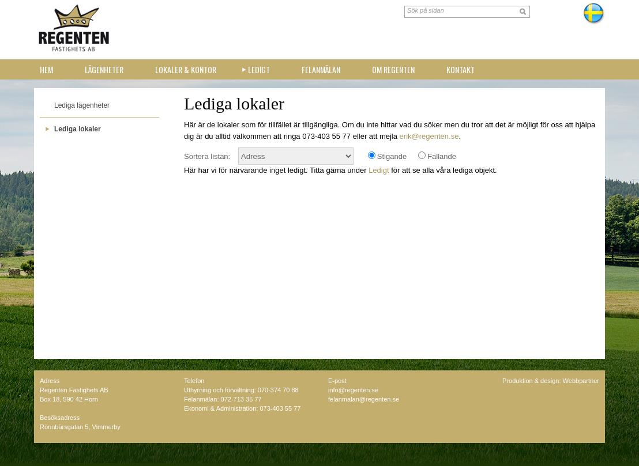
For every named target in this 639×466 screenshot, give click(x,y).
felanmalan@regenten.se (363, 399)
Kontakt (460, 69)
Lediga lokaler (77, 129)
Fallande (441, 156)
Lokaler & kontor (185, 69)
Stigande (392, 156)
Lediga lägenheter (82, 105)
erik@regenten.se (429, 136)
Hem (46, 69)
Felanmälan (321, 69)
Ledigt (259, 69)
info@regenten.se (353, 390)
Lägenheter (104, 69)
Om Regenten (393, 69)
